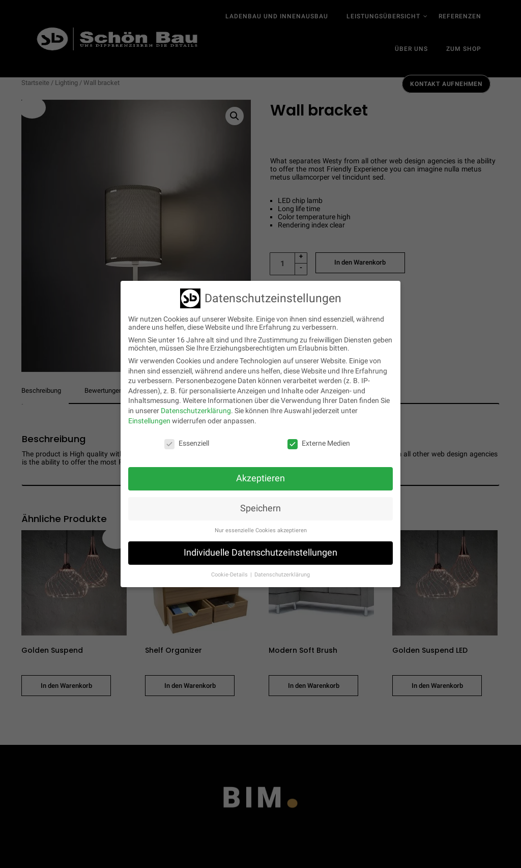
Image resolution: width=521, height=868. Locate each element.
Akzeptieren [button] (260, 478)
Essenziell (186, 443)
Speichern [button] (260, 508)
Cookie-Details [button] (230, 574)
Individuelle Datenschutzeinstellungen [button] (260, 552)
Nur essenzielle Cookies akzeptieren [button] (261, 530)
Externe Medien (318, 443)
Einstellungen (149, 420)
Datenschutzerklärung (196, 411)
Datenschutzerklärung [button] (282, 574)
